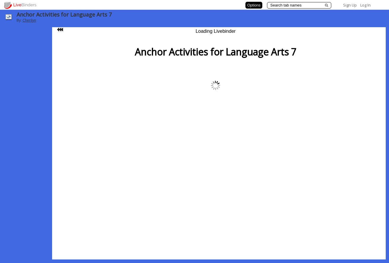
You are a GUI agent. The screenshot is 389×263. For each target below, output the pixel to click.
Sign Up (350, 5)
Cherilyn (29, 20)
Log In (365, 5)
